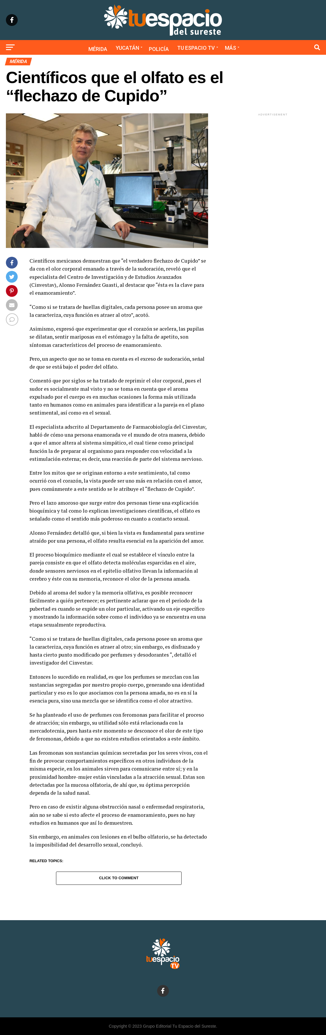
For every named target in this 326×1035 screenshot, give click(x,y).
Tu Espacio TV (196, 48)
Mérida (97, 49)
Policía (159, 49)
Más (230, 48)
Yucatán (127, 48)
